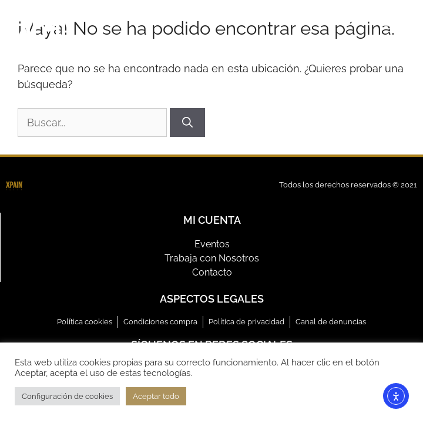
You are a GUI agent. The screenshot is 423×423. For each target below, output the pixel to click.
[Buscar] (187, 122)
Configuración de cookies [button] (67, 396)
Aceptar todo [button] (156, 396)
